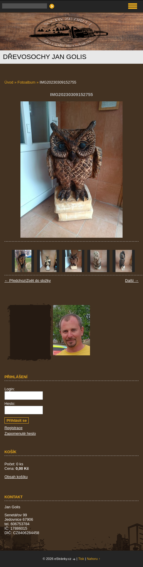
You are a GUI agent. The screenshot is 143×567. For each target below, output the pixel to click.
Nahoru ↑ (93, 558)
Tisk (81, 558)
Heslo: (9, 403)
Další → (132, 280)
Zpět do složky (38, 280)
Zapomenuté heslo (20, 433)
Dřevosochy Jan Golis (44, 56)
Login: (9, 389)
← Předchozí (15, 280)
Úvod (8, 82)
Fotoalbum (26, 82)
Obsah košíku (16, 477)
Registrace (13, 428)
